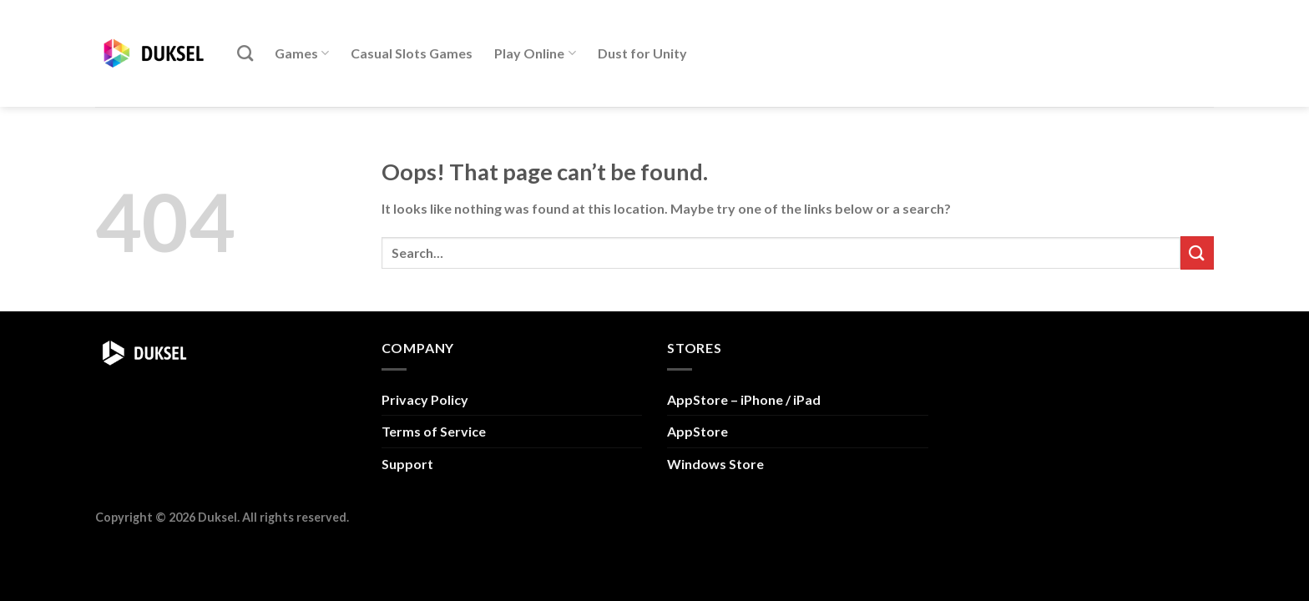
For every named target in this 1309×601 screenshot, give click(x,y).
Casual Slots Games (412, 53)
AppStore (697, 431)
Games (302, 53)
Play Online (534, 53)
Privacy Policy (425, 399)
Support (407, 464)
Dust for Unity (642, 53)
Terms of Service (434, 431)
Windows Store (715, 464)
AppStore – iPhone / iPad (744, 399)
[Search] (245, 53)
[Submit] (1197, 252)
